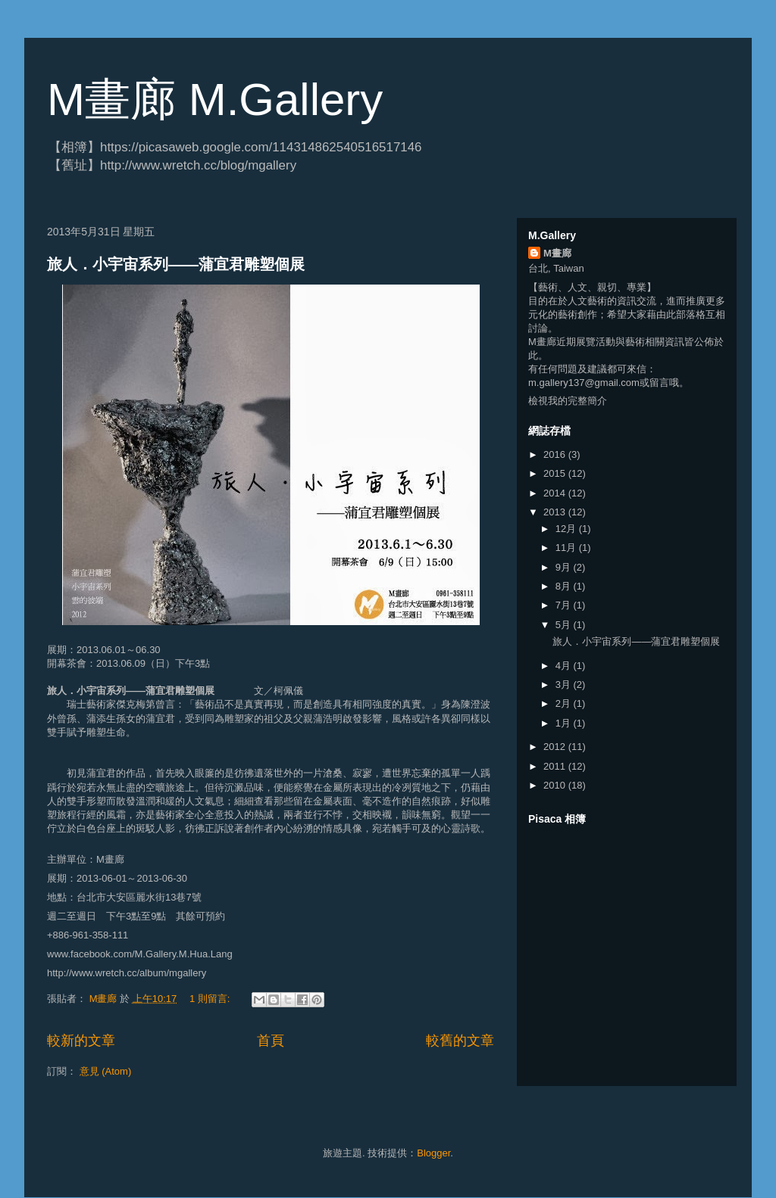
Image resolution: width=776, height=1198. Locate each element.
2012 (555, 746)
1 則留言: (211, 998)
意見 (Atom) (106, 1071)
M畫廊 (557, 253)
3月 (564, 684)
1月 (564, 723)
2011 (555, 766)
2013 (555, 512)
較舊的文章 (460, 1040)
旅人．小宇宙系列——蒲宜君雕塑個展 (176, 264)
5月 (564, 624)
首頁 (270, 1040)
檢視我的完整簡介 (567, 400)
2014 (555, 493)
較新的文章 (81, 1040)
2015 (555, 473)
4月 (564, 665)
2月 (564, 703)
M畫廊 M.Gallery (215, 99)
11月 (567, 547)
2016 (555, 454)
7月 (564, 605)
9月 (564, 567)
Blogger (433, 1153)
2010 (555, 785)
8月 (564, 586)
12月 (567, 528)
